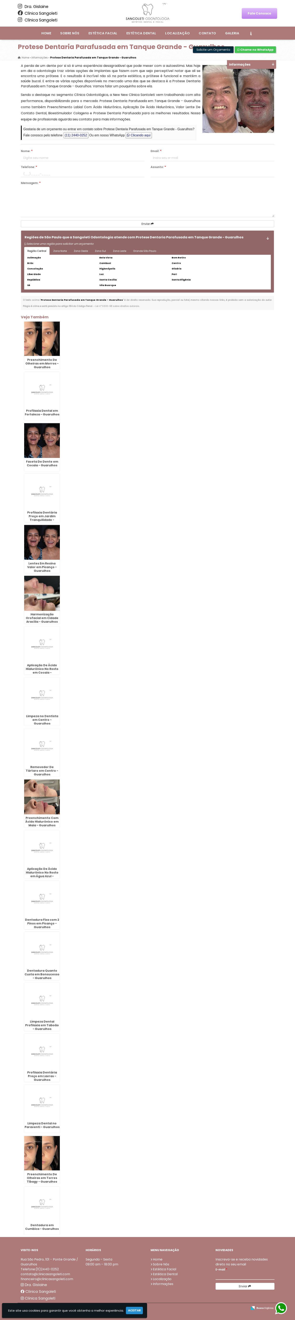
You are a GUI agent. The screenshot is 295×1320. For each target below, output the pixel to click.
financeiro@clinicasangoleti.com (47, 1279)
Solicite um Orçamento (213, 50)
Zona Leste (119, 251)
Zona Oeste (81, 251)
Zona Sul (100, 251)
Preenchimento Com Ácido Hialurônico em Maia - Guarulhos (42, 821)
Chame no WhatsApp (255, 50)
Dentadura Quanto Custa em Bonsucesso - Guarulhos (42, 974)
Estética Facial (102, 33)
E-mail (221, 1269)
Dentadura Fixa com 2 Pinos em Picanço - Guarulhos (42, 923)
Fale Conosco (259, 13)
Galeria (232, 33)
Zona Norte (60, 251)
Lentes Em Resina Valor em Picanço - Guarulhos (42, 567)
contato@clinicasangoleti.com (45, 1274)
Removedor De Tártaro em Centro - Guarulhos (42, 770)
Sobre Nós (69, 33)
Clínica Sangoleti (37, 13)
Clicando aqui (138, 135)
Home (46, 33)
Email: (156, 151)
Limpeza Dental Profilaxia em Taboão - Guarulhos (42, 1025)
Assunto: (158, 167)
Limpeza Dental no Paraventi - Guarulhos (42, 1125)
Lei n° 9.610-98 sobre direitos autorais (117, 306)
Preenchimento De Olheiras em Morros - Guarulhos (42, 363)
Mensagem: (31, 183)
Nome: (27, 151)
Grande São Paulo (144, 251)
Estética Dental (141, 33)
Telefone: (29, 167)
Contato (207, 33)
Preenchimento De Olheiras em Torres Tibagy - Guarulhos (42, 1178)
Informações (163, 1284)
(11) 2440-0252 (76, 135)
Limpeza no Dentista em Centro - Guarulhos (42, 720)
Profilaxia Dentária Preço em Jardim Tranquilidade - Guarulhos (42, 518)
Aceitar (134, 1310)
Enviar (148, 224)
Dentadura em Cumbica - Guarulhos (42, 1227)
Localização (177, 33)
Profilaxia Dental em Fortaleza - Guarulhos (42, 412)
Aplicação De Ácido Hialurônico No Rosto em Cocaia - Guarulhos (42, 670)
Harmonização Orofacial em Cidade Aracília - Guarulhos (42, 618)
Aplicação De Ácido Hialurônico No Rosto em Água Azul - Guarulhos (42, 874)
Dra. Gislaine (33, 6)
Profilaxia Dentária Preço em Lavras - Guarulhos (42, 1076)
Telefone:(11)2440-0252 (40, 1269)
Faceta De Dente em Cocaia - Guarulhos (42, 463)
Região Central (36, 251)
